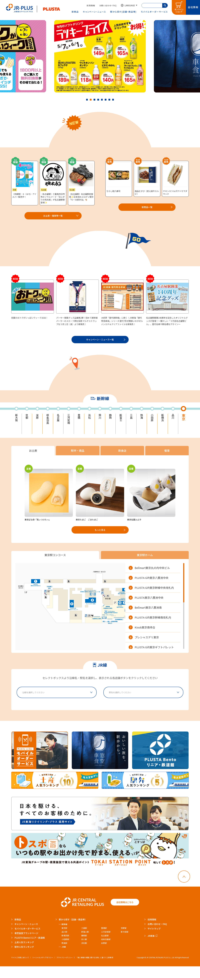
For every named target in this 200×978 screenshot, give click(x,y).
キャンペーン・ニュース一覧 (100, 344)
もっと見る (100, 540)
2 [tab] (90, 100)
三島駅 (84, 939)
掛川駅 (84, 951)
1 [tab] (86, 100)
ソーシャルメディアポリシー (42, 969)
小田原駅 (65, 951)
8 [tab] (114, 100)
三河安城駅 (105, 943)
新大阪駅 (124, 943)
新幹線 (64, 936)
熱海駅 (64, 954)
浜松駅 (84, 954)
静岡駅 (84, 947)
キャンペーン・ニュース (94, 11)
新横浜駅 (65, 947)
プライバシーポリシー (64, 969)
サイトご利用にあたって (20, 969)
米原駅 (104, 954)
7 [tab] (110, 100)
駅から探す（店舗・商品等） (73, 931)
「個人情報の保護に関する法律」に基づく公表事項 (94, 969)
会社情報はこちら (124, 913)
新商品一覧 (147, 209)
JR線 (64, 958)
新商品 (75, 11)
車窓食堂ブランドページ (26, 944)
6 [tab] (106, 100)
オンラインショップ (179, 10)
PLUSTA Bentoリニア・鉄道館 (30, 949)
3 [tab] (94, 100)
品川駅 (64, 943)
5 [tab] (102, 100)
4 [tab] (98, 100)
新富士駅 (85, 943)
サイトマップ (154, 940)
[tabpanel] (100, 56)
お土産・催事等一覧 (53, 217)
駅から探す (123, 11)
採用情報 (91, 5)
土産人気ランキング (24, 953)
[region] (154, 617)
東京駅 (64, 939)
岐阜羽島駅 (105, 951)
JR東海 (151, 947)
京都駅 (123, 939)
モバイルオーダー (154, 11)
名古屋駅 (105, 947)
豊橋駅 (104, 939)
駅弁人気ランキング (24, 958)
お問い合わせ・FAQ (108, 5)
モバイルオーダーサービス (27, 940)
